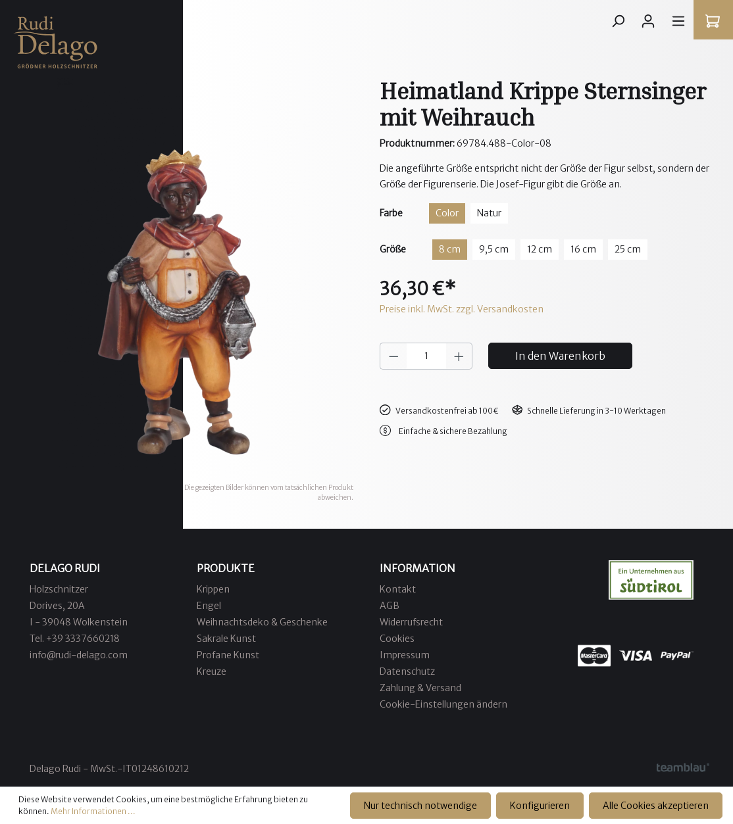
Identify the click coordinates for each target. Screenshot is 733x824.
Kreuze (211, 671)
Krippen (213, 589)
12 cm (539, 249)
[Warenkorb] (713, 21)
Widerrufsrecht (411, 622)
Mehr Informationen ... (93, 811)
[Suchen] (618, 21)
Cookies (397, 638)
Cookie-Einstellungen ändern (443, 704)
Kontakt (398, 589)
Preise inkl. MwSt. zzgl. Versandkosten (461, 309)
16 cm (583, 249)
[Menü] (678, 21)
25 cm (628, 249)
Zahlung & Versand (420, 688)
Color (447, 213)
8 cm (450, 249)
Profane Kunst (228, 655)
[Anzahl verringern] (393, 356)
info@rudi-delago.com (79, 655)
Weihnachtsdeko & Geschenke (262, 622)
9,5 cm (494, 249)
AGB (389, 606)
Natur (489, 213)
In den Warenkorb (560, 355)
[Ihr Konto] (648, 21)
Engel (209, 606)
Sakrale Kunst (226, 638)
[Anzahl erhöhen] (459, 356)
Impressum (405, 655)
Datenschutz (407, 671)
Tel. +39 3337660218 (75, 638)
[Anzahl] (426, 356)
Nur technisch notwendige (420, 806)
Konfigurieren (540, 806)
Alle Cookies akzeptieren (656, 806)
